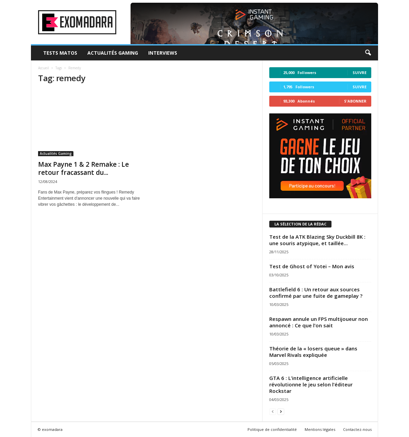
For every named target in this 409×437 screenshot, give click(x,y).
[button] (367, 52)
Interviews (162, 53)
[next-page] (280, 411)
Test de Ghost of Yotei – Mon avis (311, 266)
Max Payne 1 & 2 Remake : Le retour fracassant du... (83, 168)
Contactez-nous (357, 429)
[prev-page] (272, 411)
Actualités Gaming (112, 53)
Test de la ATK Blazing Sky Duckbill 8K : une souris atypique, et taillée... (317, 240)
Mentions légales (320, 429)
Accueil (43, 68)
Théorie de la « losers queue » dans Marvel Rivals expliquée (313, 351)
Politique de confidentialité (272, 429)
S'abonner (355, 101)
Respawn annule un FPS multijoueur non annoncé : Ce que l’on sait (318, 322)
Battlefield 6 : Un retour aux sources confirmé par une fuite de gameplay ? (315, 292)
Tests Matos (60, 53)
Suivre (360, 72)
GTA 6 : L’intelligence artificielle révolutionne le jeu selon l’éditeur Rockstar (311, 384)
